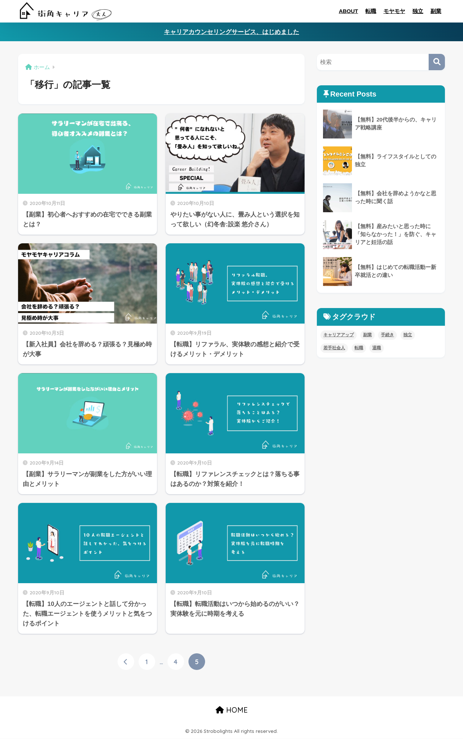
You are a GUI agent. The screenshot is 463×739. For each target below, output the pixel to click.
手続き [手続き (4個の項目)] (387, 334)
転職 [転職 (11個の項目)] (358, 347)
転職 (370, 11)
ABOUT (348, 11)
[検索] (437, 62)
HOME (232, 710)
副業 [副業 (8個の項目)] (367, 334)
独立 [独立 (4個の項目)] (407, 334)
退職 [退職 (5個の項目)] (376, 347)
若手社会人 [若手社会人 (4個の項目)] (334, 347)
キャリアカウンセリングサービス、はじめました (231, 32)
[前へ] (126, 662)
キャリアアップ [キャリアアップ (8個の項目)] (338, 334)
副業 (435, 11)
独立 (417, 11)
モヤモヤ (394, 11)
